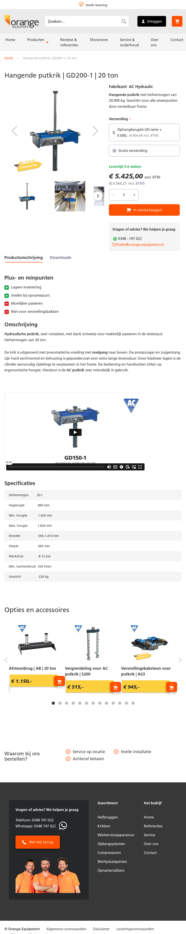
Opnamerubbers (111, 870)
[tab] (27, 258)
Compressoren (109, 852)
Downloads (60, 257)
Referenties (153, 826)
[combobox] (87, 21)
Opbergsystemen (111, 844)
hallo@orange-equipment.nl (140, 244)
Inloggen (154, 21)
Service (149, 835)
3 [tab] (66, 703)
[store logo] (22, 21)
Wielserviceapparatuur (116, 835)
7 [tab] (93, 703)
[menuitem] (10, 39)
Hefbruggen (108, 817)
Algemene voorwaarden (66, 929)
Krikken (104, 826)
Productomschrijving (23, 257)
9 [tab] (106, 703)
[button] (14, 130)
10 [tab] (113, 703)
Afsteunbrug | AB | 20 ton (32, 668)
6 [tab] (86, 703)
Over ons (151, 844)
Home (8, 58)
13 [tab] (133, 703)
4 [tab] (73, 703)
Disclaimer (101, 929)
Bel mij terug (41, 842)
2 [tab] (60, 703)
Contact (150, 852)
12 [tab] (126, 703)
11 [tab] (119, 703)
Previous (6, 660)
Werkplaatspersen (112, 861)
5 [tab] (80, 703)
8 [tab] (100, 703)
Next (180, 660)
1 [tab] (53, 703)
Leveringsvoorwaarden (135, 929)
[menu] (93, 42)
